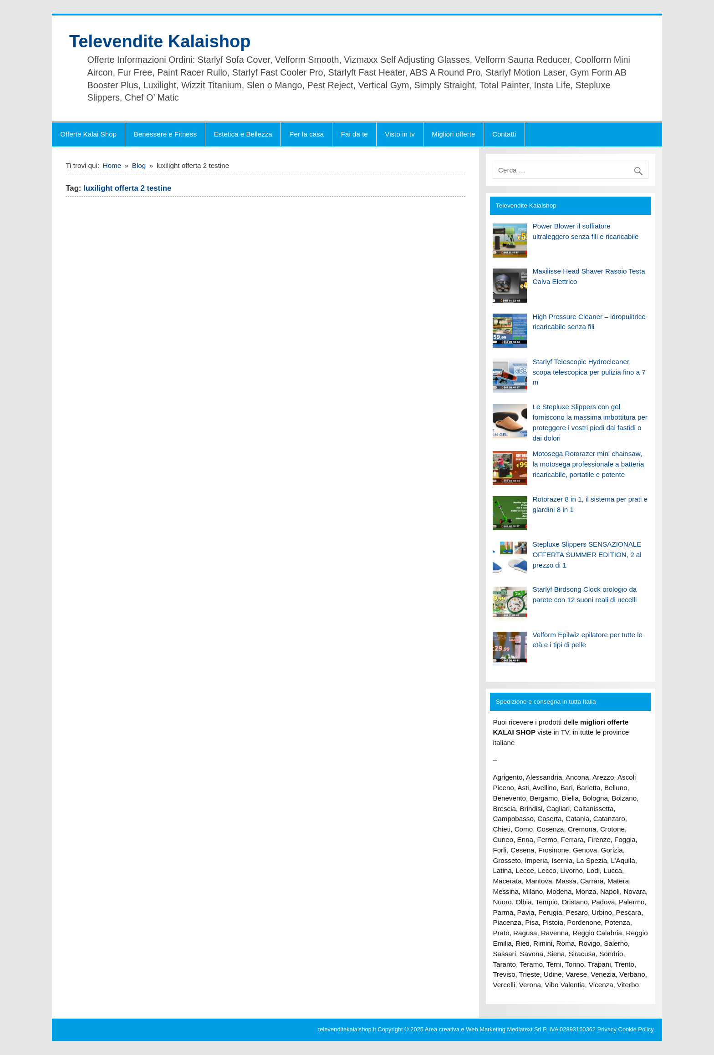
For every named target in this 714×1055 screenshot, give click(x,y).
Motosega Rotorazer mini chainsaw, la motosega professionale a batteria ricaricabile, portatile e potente (588, 464)
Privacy (607, 1029)
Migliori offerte (453, 134)
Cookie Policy (635, 1029)
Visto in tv (400, 134)
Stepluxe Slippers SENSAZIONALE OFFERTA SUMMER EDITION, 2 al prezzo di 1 (587, 554)
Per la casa (306, 134)
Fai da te (354, 134)
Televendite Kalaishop (159, 41)
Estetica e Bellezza (243, 134)
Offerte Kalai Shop (88, 134)
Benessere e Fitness (165, 134)
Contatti (504, 134)
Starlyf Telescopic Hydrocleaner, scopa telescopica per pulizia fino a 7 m (589, 372)
